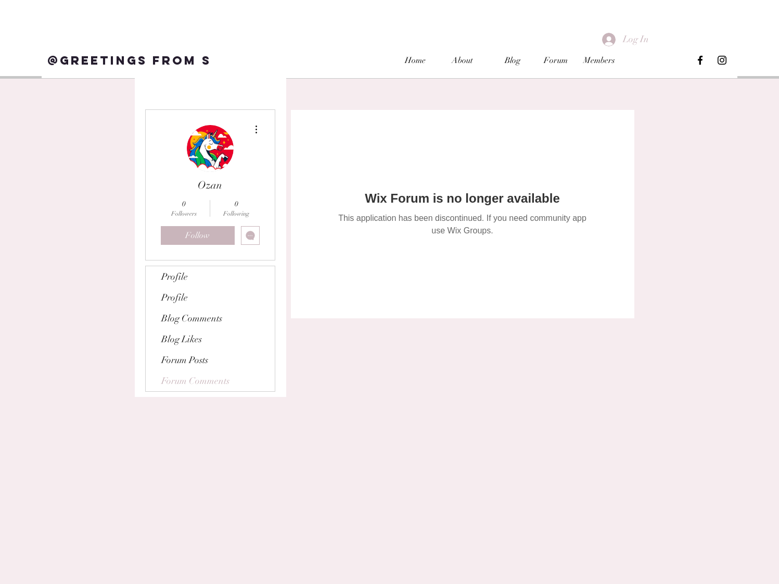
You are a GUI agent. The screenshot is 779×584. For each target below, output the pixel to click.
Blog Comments (191, 318)
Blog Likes (181, 339)
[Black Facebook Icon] (700, 60)
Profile (174, 276)
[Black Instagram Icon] (722, 60)
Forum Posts (184, 360)
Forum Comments (195, 381)
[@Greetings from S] (129, 60)
